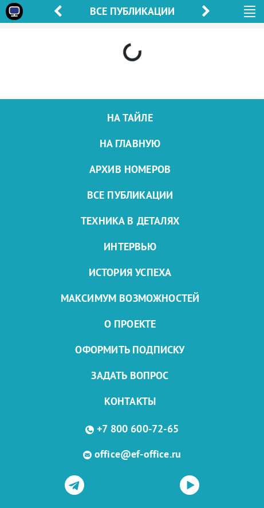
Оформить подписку (129, 349)
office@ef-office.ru (137, 453)
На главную (130, 143)
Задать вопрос (129, 375)
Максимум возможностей (130, 298)
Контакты (130, 401)
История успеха (130, 272)
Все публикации (130, 195)
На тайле (129, 117)
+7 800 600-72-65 (138, 428)
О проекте (130, 323)
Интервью (130, 246)
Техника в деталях (130, 220)
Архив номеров (130, 169)
